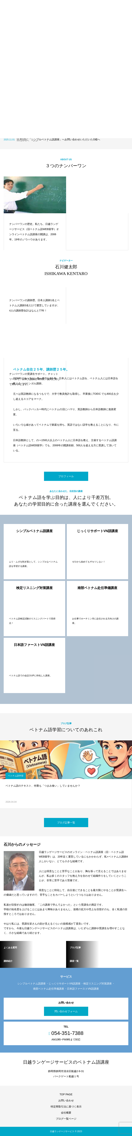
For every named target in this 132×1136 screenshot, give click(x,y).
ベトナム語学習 (15, 775)
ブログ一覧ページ (66, 1118)
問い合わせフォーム (66, 1011)
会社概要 (66, 1112)
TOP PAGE (65, 1094)
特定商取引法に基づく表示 (66, 1106)
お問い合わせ (66, 1100)
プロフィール (66, 476)
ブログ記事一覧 (66, 822)
